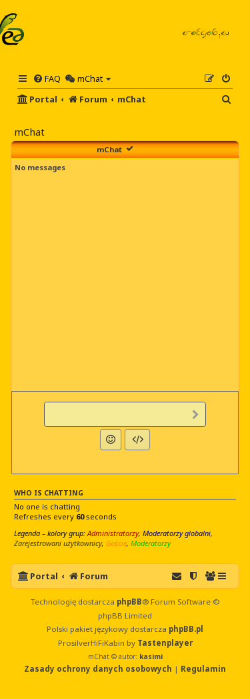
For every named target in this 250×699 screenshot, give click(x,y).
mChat (109, 149)
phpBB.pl (186, 629)
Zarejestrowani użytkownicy (58, 543)
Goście (116, 543)
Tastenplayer (165, 643)
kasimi (151, 656)
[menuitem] (47, 78)
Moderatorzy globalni (177, 533)
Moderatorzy (151, 543)
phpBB (129, 602)
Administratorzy (113, 533)
